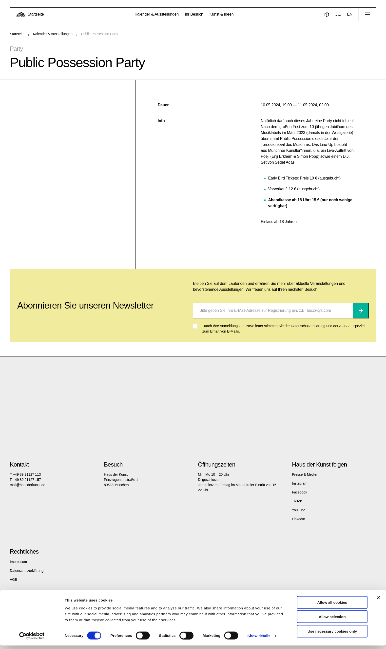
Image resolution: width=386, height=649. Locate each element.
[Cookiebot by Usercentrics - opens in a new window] (32, 639)
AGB (13, 580)
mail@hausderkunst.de (27, 485)
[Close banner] (378, 601)
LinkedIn (298, 519)
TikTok (297, 501)
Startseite (17, 34)
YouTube (299, 510)
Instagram (299, 483)
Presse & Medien (305, 474)
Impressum (18, 562)
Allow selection (332, 620)
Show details (259, 639)
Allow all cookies (332, 606)
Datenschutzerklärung (26, 571)
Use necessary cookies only (332, 634)
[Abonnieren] (361, 310)
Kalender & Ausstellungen (53, 34)
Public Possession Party (99, 34)
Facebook (299, 492)
